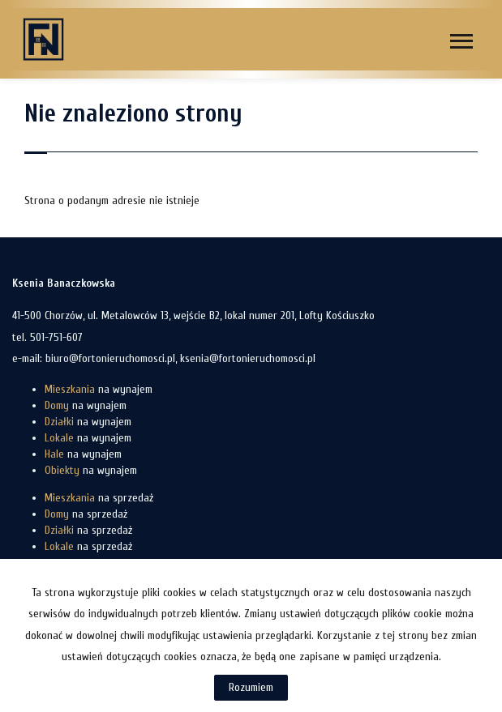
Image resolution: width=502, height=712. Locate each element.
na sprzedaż (99, 498)
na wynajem (98, 389)
